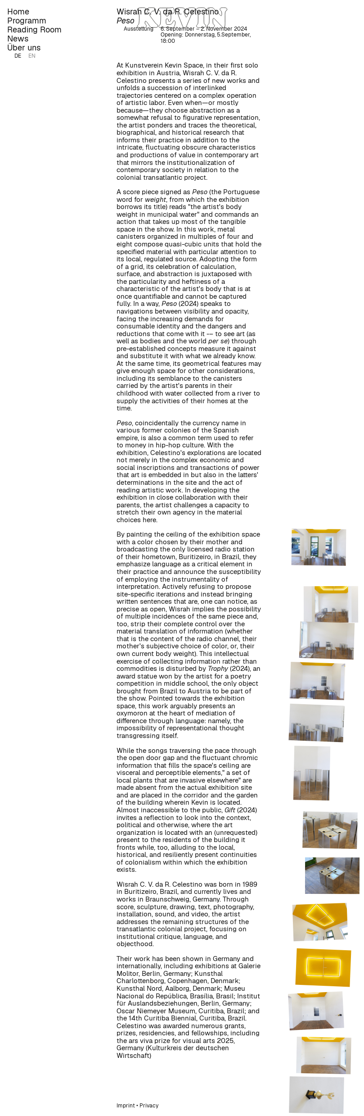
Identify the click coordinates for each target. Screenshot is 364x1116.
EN (32, 55)
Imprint (126, 1105)
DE (17, 55)
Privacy (148, 1105)
